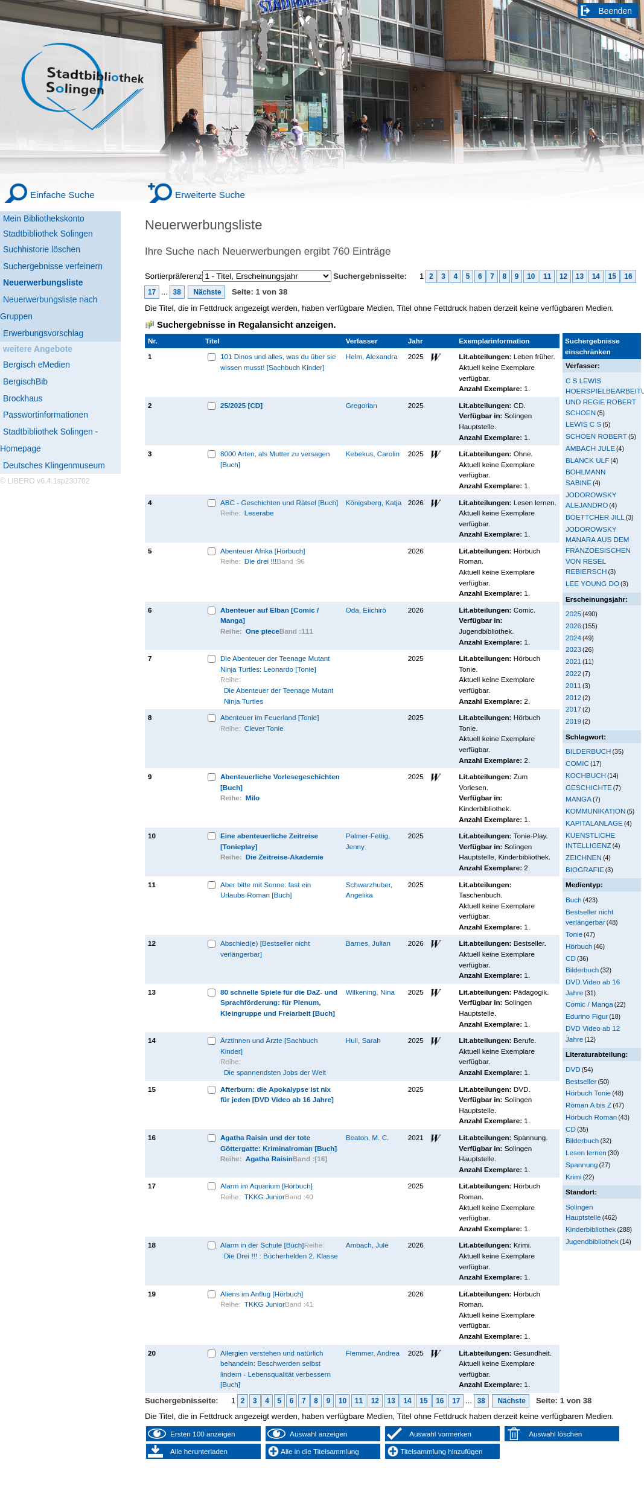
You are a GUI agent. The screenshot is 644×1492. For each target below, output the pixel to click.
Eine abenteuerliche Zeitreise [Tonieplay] (269, 841)
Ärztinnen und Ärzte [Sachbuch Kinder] (269, 1045)
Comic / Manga (589, 1004)
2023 (573, 649)
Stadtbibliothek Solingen (48, 233)
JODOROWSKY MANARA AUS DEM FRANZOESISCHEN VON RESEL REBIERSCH (598, 550)
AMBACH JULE (590, 448)
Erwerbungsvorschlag (43, 333)
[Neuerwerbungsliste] (60, 281)
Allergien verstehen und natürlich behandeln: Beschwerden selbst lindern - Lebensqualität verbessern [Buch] (275, 1369)
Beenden (616, 11)
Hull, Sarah (363, 1040)
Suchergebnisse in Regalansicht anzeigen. (246, 325)
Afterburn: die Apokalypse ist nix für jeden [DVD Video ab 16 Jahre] (277, 1094)
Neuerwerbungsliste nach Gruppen (48, 308)
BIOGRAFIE (585, 869)
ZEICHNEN (584, 857)
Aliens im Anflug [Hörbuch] (261, 1294)
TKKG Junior (264, 1196)
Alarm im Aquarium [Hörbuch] (266, 1186)
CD (571, 958)
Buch (574, 900)
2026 (573, 626)
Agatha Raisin (269, 1158)
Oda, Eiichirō (366, 610)
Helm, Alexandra (372, 356)
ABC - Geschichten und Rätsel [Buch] (279, 502)
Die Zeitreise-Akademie (285, 857)
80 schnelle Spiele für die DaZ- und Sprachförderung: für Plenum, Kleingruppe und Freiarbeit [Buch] (278, 1002)
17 (152, 292)
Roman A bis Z (588, 1105)
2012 (573, 697)
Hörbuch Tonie (588, 1093)
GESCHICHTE (589, 787)
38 (177, 292)
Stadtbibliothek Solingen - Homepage (49, 440)
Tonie (574, 934)
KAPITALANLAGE (594, 823)
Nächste (206, 292)
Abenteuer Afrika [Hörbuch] (262, 551)
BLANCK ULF (587, 460)
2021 (573, 661)
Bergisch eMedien (36, 364)
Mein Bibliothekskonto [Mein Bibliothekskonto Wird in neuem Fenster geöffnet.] (43, 218)
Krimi (574, 1177)
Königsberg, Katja (374, 502)
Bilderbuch (582, 970)
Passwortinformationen (45, 414)
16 (628, 276)
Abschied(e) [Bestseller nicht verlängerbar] (265, 948)
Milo (253, 798)
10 (531, 276)
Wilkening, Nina (370, 992)
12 (563, 276)
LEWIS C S (583, 424)
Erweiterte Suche (210, 195)
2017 (573, 709)
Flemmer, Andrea (373, 1353)
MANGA (578, 799)
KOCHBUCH (586, 775)
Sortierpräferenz (173, 276)
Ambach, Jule (367, 1245)
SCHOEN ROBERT (596, 436)
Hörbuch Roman (591, 1117)
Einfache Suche (62, 195)
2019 (573, 721)
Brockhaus (22, 398)
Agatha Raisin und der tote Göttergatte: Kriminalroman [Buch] (278, 1142)
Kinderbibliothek (591, 1229)
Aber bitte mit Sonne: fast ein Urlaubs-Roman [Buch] (265, 890)
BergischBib (25, 381)
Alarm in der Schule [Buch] (262, 1245)
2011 (573, 685)
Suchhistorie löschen (41, 249)
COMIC (577, 763)
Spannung (582, 1164)
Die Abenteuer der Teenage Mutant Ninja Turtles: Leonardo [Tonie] (275, 663)
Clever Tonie (264, 728)
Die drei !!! (260, 561)
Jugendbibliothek (592, 1241)
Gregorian (361, 405)
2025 (573, 613)
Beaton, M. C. (367, 1137)
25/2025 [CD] (241, 405)
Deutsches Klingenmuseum (54, 465)
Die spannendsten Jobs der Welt (275, 1072)
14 (596, 276)
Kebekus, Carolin (373, 453)
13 (580, 276)
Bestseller (581, 1081)
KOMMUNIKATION (595, 811)
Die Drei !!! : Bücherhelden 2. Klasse (281, 1256)
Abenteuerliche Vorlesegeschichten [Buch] (280, 782)
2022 (573, 673)
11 (547, 276)
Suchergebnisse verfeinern (53, 266)
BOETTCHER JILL (595, 517)
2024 (573, 638)
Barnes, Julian (368, 943)
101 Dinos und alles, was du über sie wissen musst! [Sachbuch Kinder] (278, 361)
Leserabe (259, 513)
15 (612, 276)
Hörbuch (579, 946)
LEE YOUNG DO (592, 583)
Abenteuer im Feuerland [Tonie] (269, 717)
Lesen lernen (586, 1152)
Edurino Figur (587, 1016)
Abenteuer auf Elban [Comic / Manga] (269, 615)
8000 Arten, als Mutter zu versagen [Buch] (275, 459)
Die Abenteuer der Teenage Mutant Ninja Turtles (279, 695)
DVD (573, 1069)
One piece (262, 631)
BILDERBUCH (588, 751)
